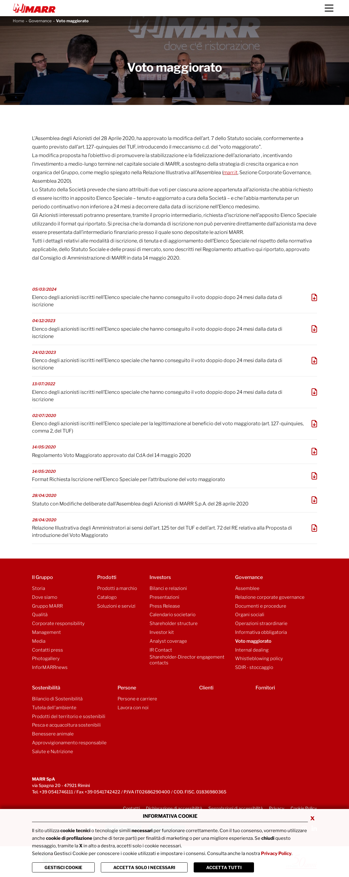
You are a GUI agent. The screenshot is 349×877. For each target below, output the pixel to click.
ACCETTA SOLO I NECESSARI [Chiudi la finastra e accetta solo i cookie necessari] (144, 867)
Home (18, 20)
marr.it (230, 172)
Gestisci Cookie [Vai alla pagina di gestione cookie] (63, 867)
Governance (40, 20)
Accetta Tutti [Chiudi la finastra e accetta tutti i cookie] (223, 867)
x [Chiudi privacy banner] (312, 818)
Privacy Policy (276, 853)
